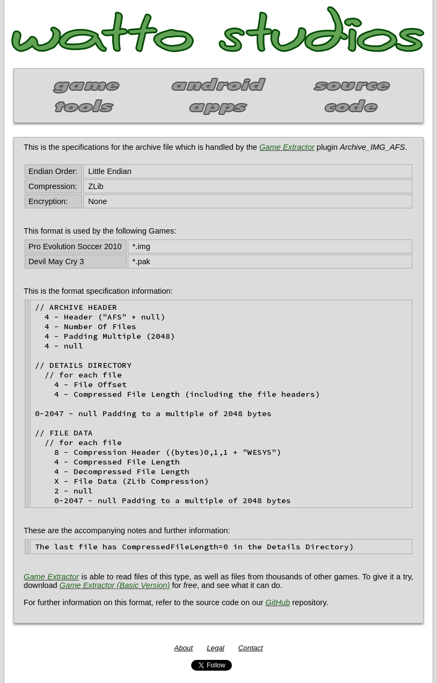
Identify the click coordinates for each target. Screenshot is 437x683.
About (183, 648)
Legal (215, 648)
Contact (250, 648)
